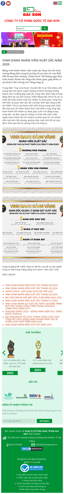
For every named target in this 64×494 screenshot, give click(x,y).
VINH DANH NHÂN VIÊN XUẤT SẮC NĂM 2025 (28, 324)
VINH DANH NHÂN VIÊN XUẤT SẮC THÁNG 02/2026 (31, 294)
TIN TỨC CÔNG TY (15, 52)
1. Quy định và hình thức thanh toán (32, 474)
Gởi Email (44, 421)
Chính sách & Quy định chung (32, 489)
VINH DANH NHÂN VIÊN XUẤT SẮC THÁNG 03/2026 (31, 288)
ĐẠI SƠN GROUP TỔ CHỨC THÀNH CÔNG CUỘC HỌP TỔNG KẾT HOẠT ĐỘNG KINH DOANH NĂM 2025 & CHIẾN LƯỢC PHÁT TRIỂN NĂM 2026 (32, 319)
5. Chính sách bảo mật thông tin (32, 486)
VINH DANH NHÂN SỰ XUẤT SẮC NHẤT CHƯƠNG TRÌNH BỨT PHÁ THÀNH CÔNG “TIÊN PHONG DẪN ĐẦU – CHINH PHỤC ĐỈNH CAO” (33, 306)
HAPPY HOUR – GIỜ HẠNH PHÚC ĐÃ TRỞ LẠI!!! (29, 291)
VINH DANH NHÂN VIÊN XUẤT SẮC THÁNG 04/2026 (31, 285)
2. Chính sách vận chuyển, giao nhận (32, 477)
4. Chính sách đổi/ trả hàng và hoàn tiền (32, 483)
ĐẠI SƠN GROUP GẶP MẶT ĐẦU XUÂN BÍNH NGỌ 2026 (33, 297)
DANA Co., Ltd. (32, 462)
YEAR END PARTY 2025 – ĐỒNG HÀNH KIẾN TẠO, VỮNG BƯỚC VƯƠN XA (33, 312)
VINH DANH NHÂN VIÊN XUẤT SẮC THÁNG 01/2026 (31, 300)
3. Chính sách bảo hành (32, 480)
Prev (4, 353)
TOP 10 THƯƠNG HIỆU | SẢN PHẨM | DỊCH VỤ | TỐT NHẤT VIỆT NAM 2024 (14, 363)
